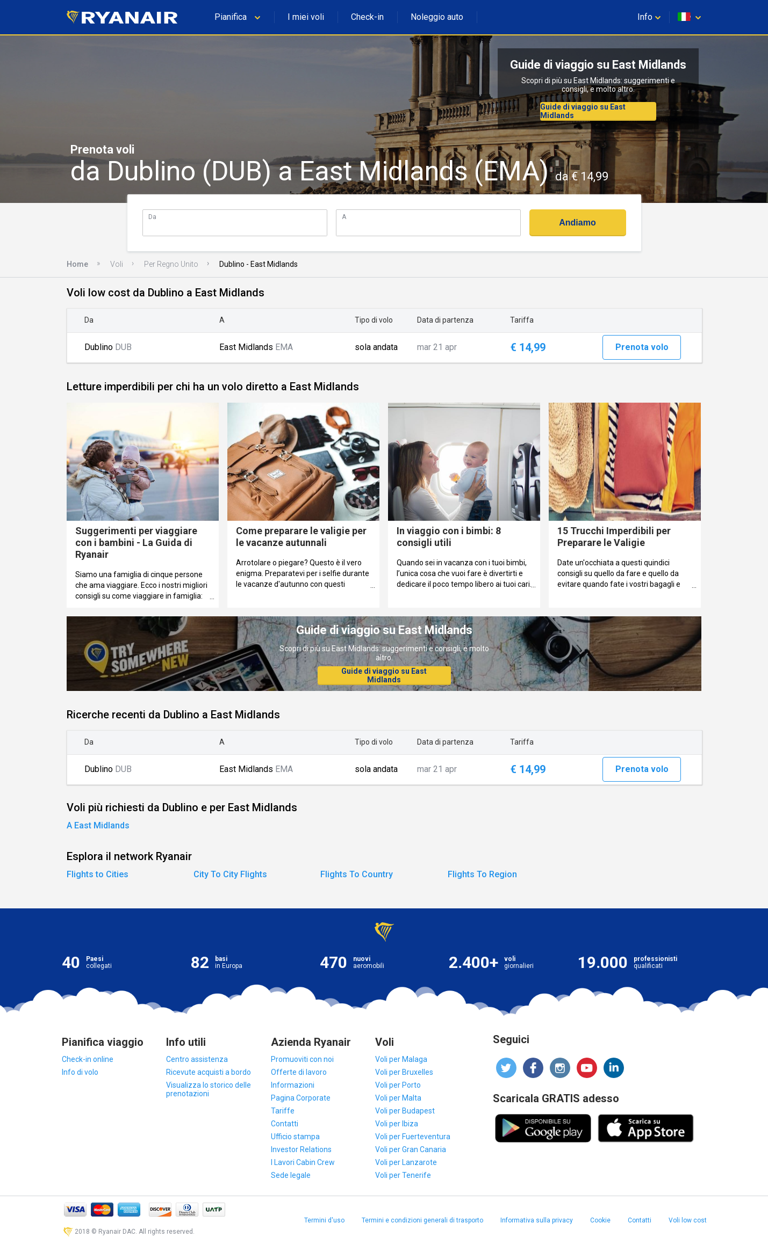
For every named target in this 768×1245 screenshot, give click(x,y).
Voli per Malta (398, 1098)
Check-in (367, 17)
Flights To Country (356, 874)
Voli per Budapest (405, 1110)
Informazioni (292, 1085)
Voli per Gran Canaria (410, 1149)
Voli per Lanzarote (406, 1162)
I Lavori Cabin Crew (303, 1162)
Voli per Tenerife (403, 1175)
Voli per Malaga (401, 1059)
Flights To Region (482, 874)
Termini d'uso (324, 1220)
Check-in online (87, 1059)
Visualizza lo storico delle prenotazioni (208, 1089)
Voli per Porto (398, 1085)
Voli (116, 264)
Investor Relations (301, 1149)
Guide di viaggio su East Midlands (583, 111)
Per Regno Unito (171, 264)
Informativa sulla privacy (536, 1220)
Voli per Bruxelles (404, 1072)
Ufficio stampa (295, 1136)
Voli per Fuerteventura (412, 1136)
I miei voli (306, 17)
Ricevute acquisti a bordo (208, 1072)
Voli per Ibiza (396, 1123)
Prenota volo (642, 347)
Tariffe (283, 1110)
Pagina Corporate (301, 1098)
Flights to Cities (97, 874)
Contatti (284, 1123)
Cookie (600, 1220)
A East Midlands (98, 825)
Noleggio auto (437, 17)
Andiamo (577, 222)
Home (77, 264)
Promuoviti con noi (302, 1059)
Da (152, 216)
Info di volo (80, 1072)
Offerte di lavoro (299, 1072)
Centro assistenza (197, 1059)
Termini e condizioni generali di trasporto (422, 1220)
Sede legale (291, 1175)
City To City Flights (230, 874)
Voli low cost (688, 1220)
